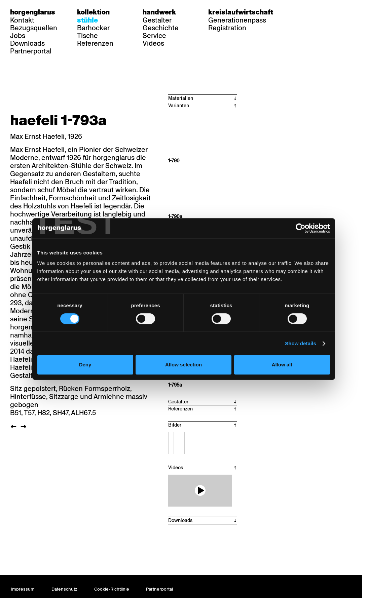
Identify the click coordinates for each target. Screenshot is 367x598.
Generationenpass (237, 20)
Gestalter (157, 20)
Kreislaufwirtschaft (240, 12)
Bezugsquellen (33, 28)
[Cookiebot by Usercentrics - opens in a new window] (300, 228)
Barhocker (93, 28)
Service (154, 35)
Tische (87, 35)
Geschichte (161, 28)
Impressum (23, 589)
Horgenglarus (32, 12)
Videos (153, 43)
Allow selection (183, 364)
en (325, 12)
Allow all (282, 364)
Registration (227, 28)
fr (312, 12)
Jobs (17, 35)
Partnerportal (30, 51)
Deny (85, 364)
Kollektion (93, 12)
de (299, 12)
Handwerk (159, 12)
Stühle (87, 20)
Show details (300, 343)
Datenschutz (64, 589)
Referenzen (95, 43)
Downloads (27, 43)
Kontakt (22, 20)
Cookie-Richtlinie (111, 589)
